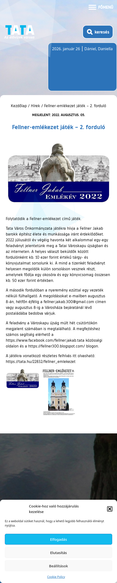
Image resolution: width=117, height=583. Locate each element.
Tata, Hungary (79, 70)
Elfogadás (58, 539)
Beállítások (58, 565)
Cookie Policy (56, 577)
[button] (109, 509)
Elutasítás (58, 552)
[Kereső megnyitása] (98, 32)
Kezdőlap (19, 105)
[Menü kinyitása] (101, 7)
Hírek (35, 105)
